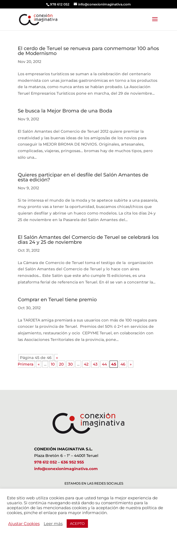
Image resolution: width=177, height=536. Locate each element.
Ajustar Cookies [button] (24, 523)
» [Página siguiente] (131, 364)
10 (53, 364)
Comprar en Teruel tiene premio (57, 300)
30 (70, 364)
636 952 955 (72, 462)
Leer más (53, 523)
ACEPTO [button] (77, 523)
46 (122, 364)
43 (95, 364)
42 (86, 364)
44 (104, 364)
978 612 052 (45, 462)
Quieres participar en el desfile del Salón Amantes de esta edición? (83, 177)
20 (61, 364)
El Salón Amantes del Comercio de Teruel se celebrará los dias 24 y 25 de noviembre (88, 239)
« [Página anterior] (39, 364)
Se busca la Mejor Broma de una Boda (65, 111)
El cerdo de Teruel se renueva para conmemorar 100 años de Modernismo (88, 50)
